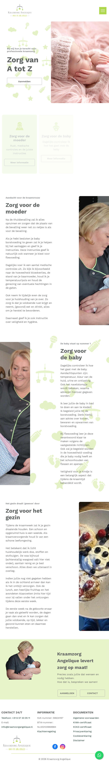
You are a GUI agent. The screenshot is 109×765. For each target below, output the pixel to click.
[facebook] (55, 747)
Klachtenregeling (46, 731)
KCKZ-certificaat (82, 727)
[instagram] (62, 747)
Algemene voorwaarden (86, 718)
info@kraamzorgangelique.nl (17, 727)
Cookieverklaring (82, 736)
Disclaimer (79, 740)
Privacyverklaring (82, 731)
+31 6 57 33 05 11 (21, 718)
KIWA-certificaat (82, 722)
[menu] (102, 10)
